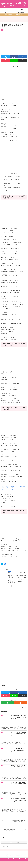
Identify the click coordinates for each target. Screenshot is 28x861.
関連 (6, 190)
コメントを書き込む (14, 842)
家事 (2, 685)
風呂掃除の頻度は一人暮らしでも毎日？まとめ (13, 187)
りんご (9, 571)
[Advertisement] (14, 81)
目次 (12, 173)
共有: (6, 188)
